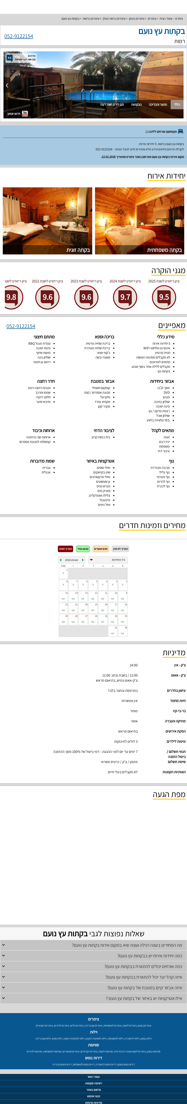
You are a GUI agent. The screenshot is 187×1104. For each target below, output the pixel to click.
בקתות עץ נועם (70, 18)
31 (116, 627)
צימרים (152, 18)
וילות (93, 1032)
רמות (179, 41)
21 (76, 604)
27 (86, 616)
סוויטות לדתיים (34, 1051)
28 (76, 616)
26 (96, 616)
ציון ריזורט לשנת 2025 (164, 281)
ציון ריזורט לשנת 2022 (47, 281)
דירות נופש (93, 1058)
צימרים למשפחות (113, 1025)
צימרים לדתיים (61, 1025)
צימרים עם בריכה (93, 1025)
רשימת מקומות (93, 1083)
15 (66, 592)
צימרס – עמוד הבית (171, 18)
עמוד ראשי (94, 1077)
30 (126, 627)
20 (86, 604)
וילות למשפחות (116, 1038)
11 (106, 592)
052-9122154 (18, 35)
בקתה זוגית (78, 250)
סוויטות (93, 1045)
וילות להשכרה (132, 1038)
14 (76, 592)
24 (116, 616)
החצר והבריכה (158, 104)
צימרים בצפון (136, 18)
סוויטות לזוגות (106, 1051)
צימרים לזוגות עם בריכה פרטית (130, 1051)
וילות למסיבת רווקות (74, 1038)
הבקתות (136, 104)
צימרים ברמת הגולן (114, 18)
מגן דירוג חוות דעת (112, 104)
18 (106, 604)
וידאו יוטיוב (17, 114)
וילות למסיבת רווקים (96, 1038)
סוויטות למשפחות (52, 1051)
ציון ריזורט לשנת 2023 (86, 281)
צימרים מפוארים (71, 1051)
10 (116, 592)
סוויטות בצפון (153, 1051)
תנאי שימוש (93, 1096)
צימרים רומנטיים (44, 1025)
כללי (177, 104)
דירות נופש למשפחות (84, 1064)
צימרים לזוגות (130, 1025)
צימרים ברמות (91, 18)
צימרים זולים (76, 1025)
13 (86, 592)
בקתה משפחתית (164, 250)
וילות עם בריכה (43, 1038)
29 (66, 616)
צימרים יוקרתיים (89, 1051)
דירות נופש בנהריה (62, 1064)
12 (96, 592)
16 (126, 604)
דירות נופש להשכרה (106, 1064)
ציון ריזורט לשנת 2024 (125, 281)
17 (116, 604)
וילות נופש (57, 1038)
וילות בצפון (146, 1038)
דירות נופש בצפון (126, 1064)
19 (96, 604)
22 (66, 604)
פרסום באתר (93, 1090)
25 (106, 616)
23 (126, 616)
